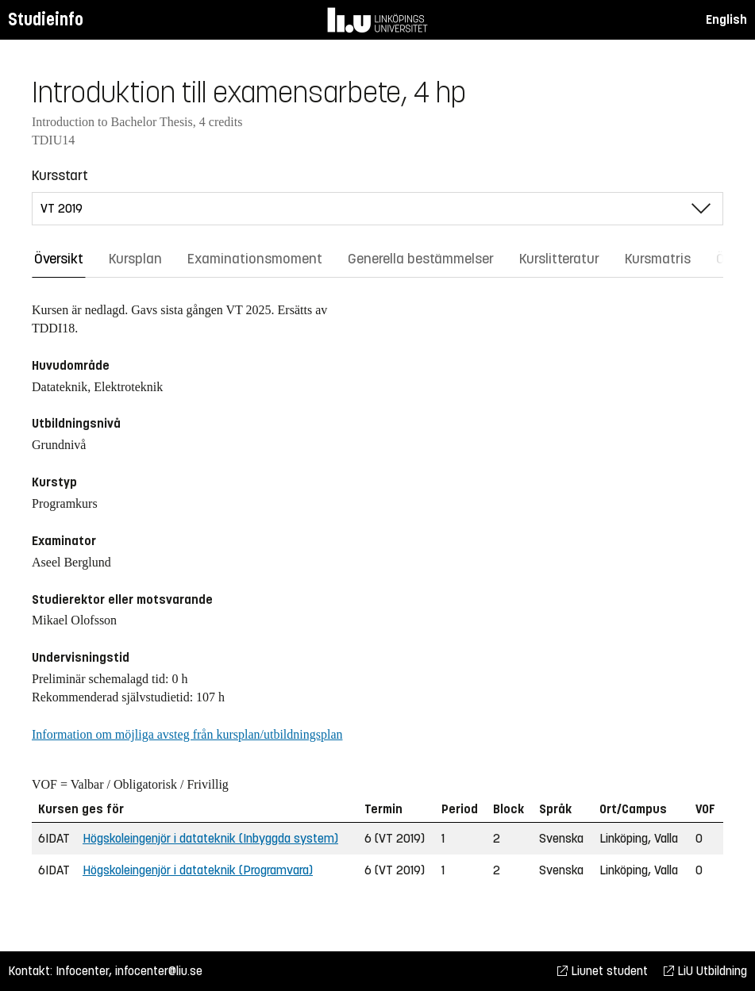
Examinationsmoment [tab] (254, 258)
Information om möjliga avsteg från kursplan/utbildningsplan (187, 734)
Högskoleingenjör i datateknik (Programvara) (198, 870)
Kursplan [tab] (135, 258)
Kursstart (60, 175)
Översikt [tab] (58, 258)
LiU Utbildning (705, 970)
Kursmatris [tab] (658, 258)
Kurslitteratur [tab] (559, 258)
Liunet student (602, 970)
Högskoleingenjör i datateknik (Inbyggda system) (210, 838)
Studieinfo (45, 19)
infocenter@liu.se (158, 970)
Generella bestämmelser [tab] (421, 258)
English (726, 19)
